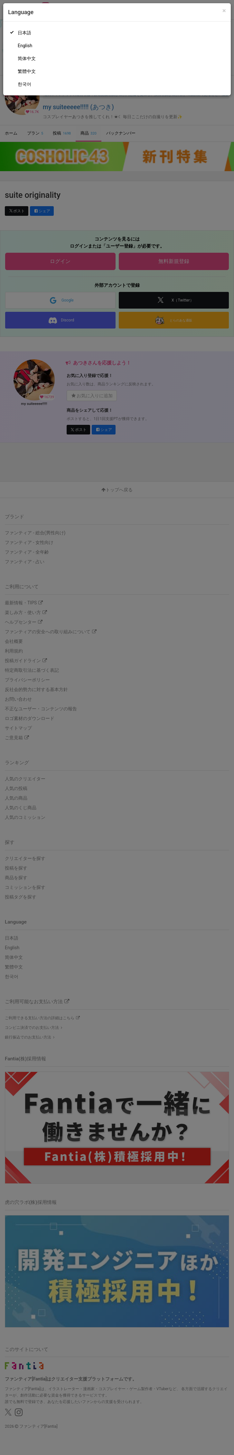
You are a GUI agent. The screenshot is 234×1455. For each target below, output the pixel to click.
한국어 (24, 84)
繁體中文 (27, 71)
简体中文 (27, 58)
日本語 (24, 32)
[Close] (224, 10)
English (25, 45)
